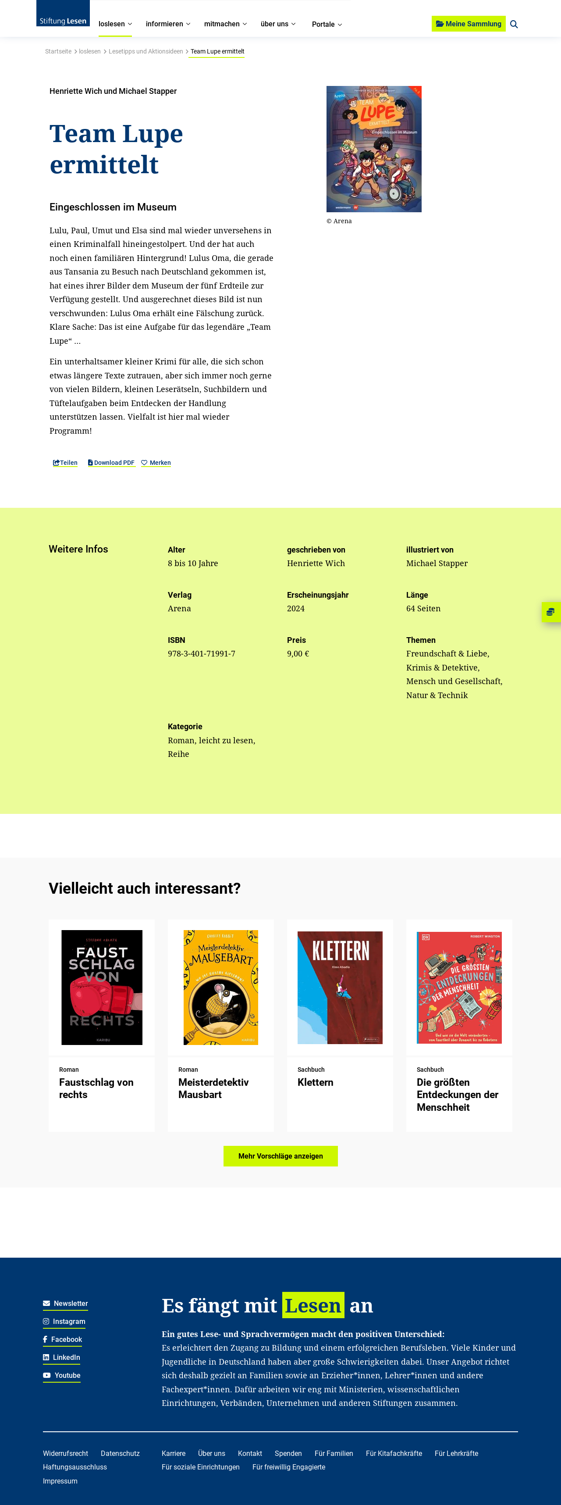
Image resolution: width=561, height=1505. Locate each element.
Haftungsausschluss (75, 1467)
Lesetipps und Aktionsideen (146, 51)
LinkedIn (61, 1357)
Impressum (60, 1481)
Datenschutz (120, 1453)
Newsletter (65, 1303)
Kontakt (250, 1453)
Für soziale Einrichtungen (201, 1467)
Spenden (288, 1453)
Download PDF (112, 462)
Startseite (58, 51)
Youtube (62, 1375)
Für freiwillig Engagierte (288, 1467)
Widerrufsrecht (65, 1453)
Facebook (62, 1339)
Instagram (64, 1321)
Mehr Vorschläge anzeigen (280, 1156)
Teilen (65, 462)
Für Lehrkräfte (456, 1453)
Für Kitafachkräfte (394, 1453)
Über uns (211, 1453)
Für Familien (334, 1453)
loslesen (90, 51)
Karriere (173, 1453)
